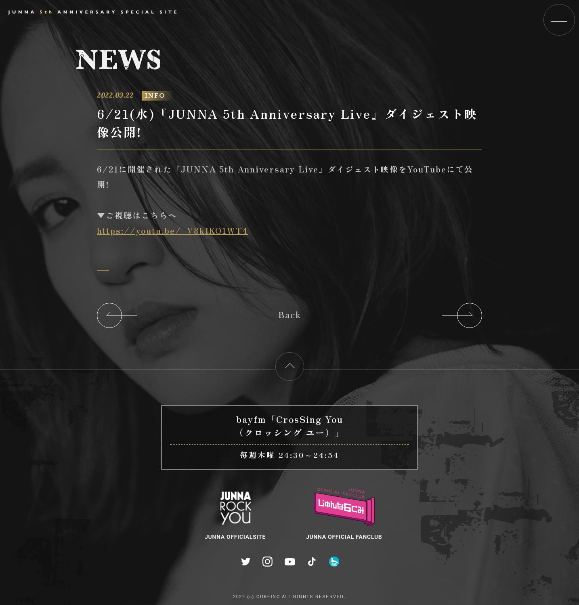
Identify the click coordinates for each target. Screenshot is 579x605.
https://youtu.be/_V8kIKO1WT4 (172, 230)
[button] (559, 20)
